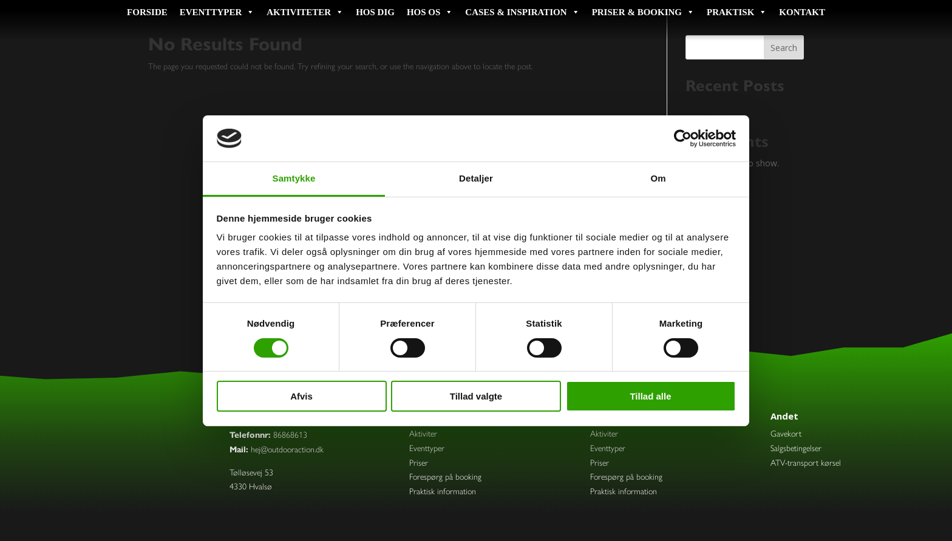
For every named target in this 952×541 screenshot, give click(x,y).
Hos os (430, 12)
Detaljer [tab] (476, 178)
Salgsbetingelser (795, 448)
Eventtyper (217, 12)
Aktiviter (423, 434)
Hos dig (375, 12)
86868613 (290, 435)
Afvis (301, 396)
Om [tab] (657, 178)
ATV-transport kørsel (805, 463)
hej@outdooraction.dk (287, 449)
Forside (147, 12)
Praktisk (737, 12)
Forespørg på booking (445, 477)
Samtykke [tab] (294, 178)
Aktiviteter (305, 12)
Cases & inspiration (522, 12)
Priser (418, 463)
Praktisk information (442, 491)
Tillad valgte (476, 396)
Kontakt (802, 12)
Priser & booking (643, 12)
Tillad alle (650, 396)
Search (783, 47)
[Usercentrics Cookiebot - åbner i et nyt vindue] (683, 138)
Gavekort (785, 434)
